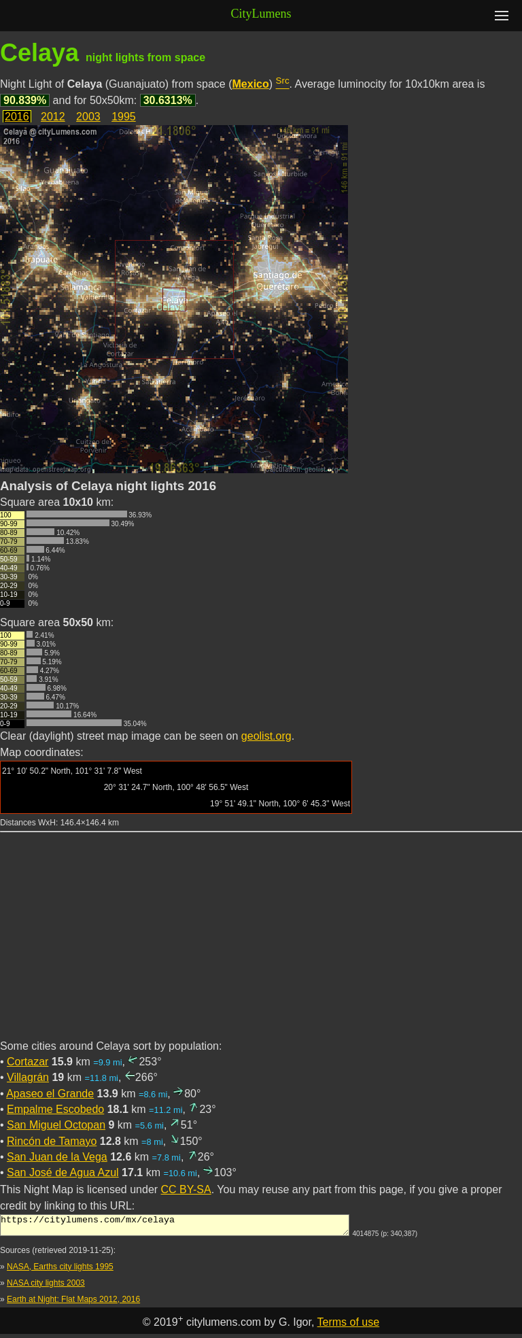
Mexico (250, 84)
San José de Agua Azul (63, 1172)
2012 (53, 116)
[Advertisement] (261, 943)
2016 (17, 116)
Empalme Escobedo (55, 1109)
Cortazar (27, 1061)
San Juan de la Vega (57, 1157)
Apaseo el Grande (50, 1093)
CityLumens (261, 13)
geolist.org (266, 736)
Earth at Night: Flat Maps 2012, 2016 (73, 1303)
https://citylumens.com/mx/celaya (174, 1227)
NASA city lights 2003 (46, 1287)
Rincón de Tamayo (52, 1141)
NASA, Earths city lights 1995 (60, 1270)
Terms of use (348, 1326)
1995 (123, 116)
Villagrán (28, 1077)
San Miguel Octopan (56, 1125)
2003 (88, 116)
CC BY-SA (186, 1189)
